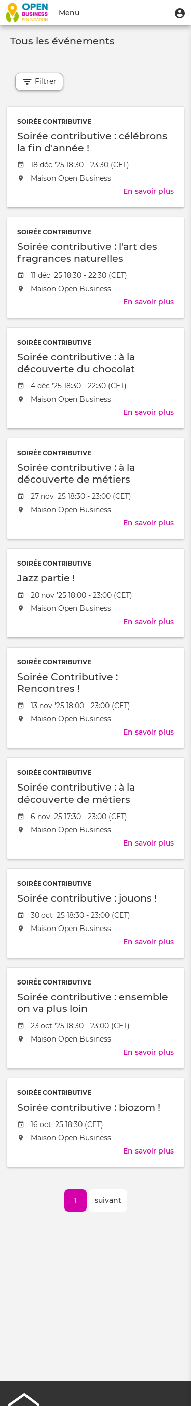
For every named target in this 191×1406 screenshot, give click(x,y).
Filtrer (39, 81)
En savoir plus (148, 191)
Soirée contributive (54, 121)
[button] (180, 12)
